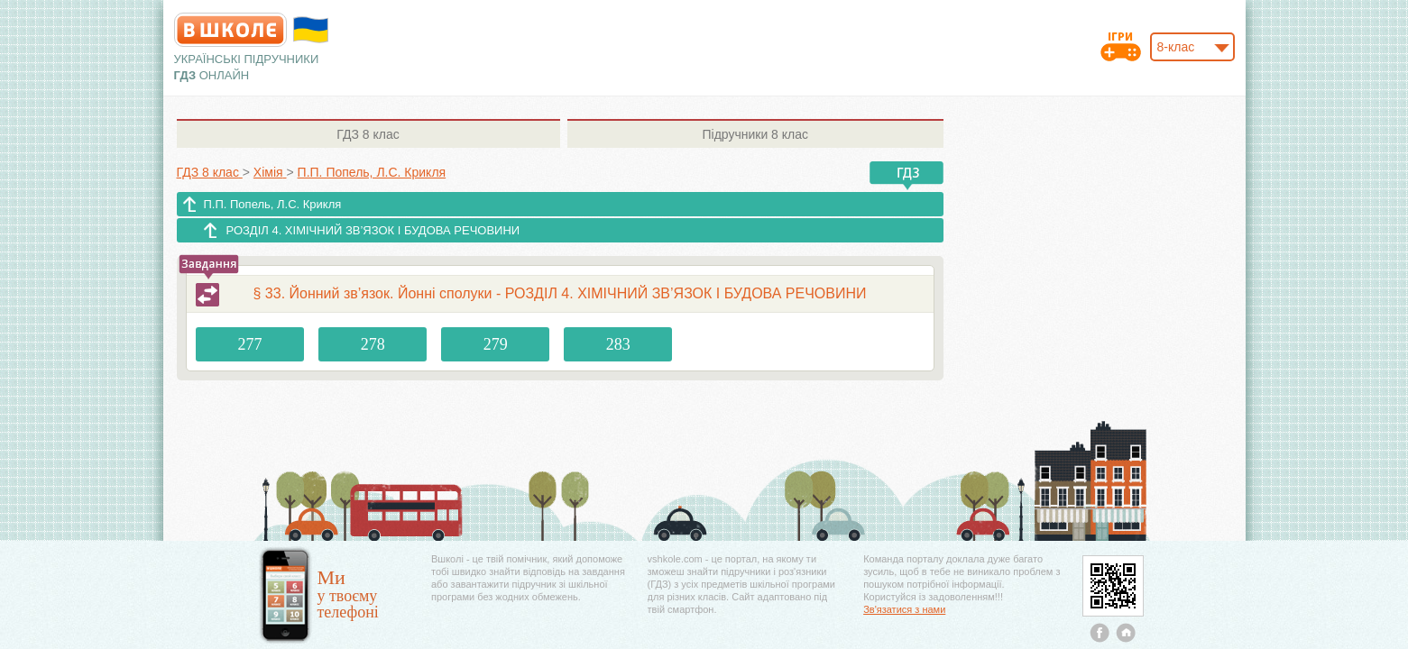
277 (250, 344)
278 (373, 344)
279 (495, 344)
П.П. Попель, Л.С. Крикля (273, 204)
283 (618, 344)
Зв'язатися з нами (904, 609)
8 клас (367, 134)
